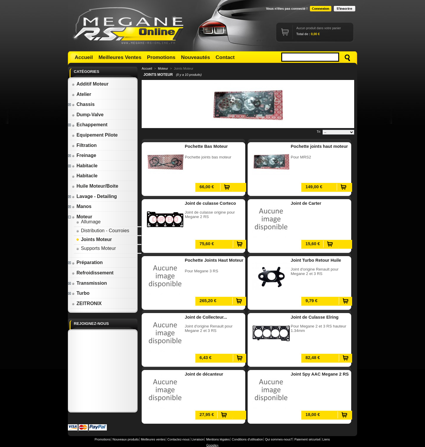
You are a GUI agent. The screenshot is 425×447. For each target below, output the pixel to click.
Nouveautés (195, 57)
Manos (81, 206)
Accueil (84, 57)
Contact (225, 57)
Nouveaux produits (125, 439)
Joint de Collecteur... (206, 317)
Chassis (83, 104)
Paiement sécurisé (307, 439)
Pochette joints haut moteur (319, 146)
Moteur (82, 216)
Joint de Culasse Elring (315, 317)
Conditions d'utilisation (247, 439)
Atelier (81, 94)
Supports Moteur (96, 248)
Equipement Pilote (95, 134)
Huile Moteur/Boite (95, 186)
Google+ (212, 445)
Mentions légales (218, 439)
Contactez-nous (178, 439)
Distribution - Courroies (102, 230)
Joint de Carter (306, 203)
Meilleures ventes (153, 439)
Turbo (80, 293)
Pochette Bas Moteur (206, 146)
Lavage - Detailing (94, 196)
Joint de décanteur (204, 374)
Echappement (89, 124)
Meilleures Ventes (120, 57)
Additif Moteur (90, 83)
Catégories (86, 71)
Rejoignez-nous (91, 323)
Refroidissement (92, 272)
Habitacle (84, 165)
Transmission (89, 283)
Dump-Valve (88, 114)
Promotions (161, 57)
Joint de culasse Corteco (210, 203)
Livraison (198, 439)
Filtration (84, 145)
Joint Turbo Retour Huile (316, 260)
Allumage (88, 221)
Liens (326, 439)
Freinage (84, 155)
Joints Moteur (94, 239)
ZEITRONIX (87, 303)
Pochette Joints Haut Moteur (214, 260)
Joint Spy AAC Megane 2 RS (320, 374)
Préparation (87, 262)
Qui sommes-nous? (278, 439)
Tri (318, 131)
